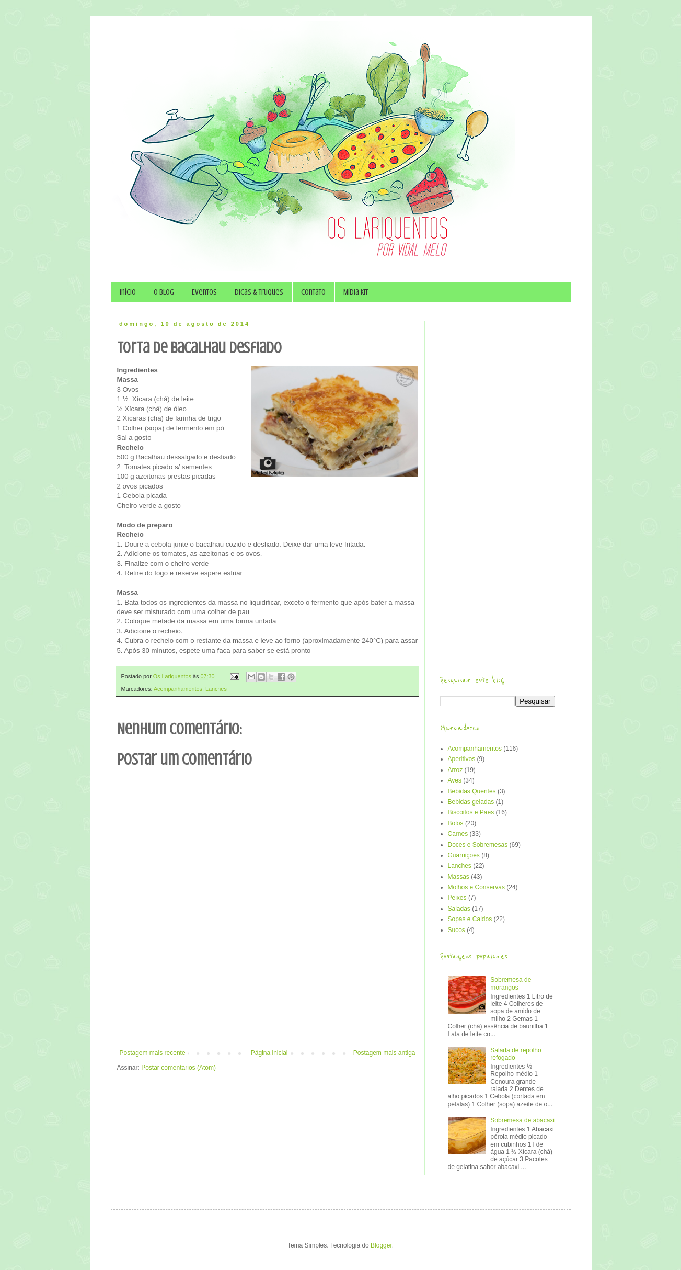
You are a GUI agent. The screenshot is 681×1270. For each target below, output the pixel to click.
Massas (458, 876)
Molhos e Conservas (476, 887)
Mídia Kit (355, 292)
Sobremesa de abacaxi (522, 1120)
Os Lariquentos (173, 676)
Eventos (204, 292)
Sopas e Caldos (470, 919)
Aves (454, 780)
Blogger (381, 1245)
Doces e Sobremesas (478, 844)
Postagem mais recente (153, 1053)
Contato (313, 292)
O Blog (164, 292)
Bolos (456, 823)
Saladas (459, 908)
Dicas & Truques (259, 292)
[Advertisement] (267, 1020)
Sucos (456, 930)
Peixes (457, 897)
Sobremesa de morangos (510, 983)
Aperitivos (462, 759)
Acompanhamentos (178, 689)
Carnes (458, 833)
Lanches (216, 689)
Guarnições (464, 855)
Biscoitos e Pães (471, 812)
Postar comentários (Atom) (178, 1067)
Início (128, 292)
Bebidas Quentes (472, 791)
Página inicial (269, 1053)
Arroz (455, 770)
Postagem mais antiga (384, 1053)
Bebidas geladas (471, 802)
